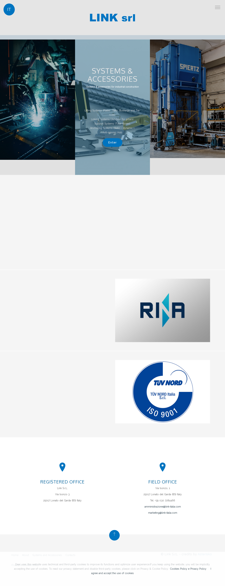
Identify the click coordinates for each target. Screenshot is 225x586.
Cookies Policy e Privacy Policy (188, 568)
